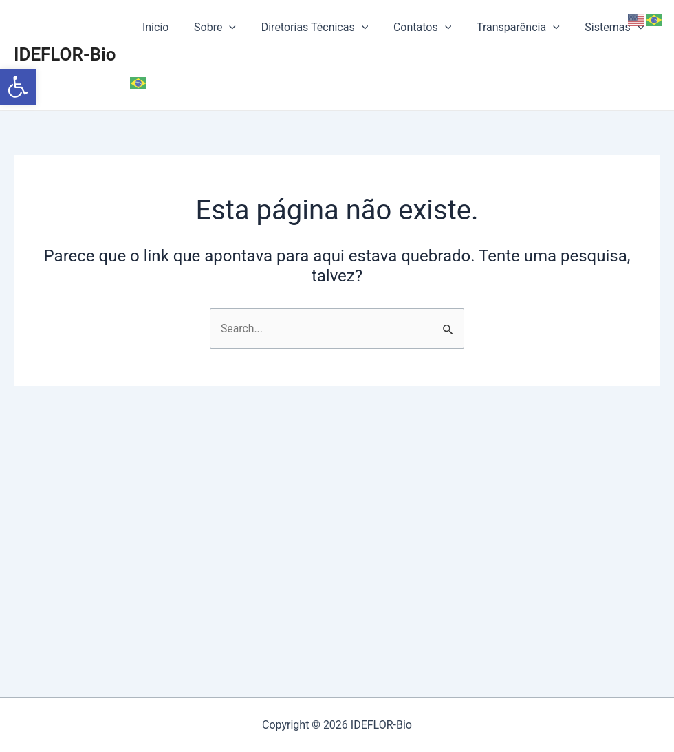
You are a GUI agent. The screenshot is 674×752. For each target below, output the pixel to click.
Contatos (416, 27)
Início (159, 27)
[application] (230, 27)
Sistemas (601, 27)
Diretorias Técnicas (311, 27)
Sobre (215, 27)
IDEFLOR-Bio (65, 27)
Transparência (508, 27)
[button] (18, 87)
